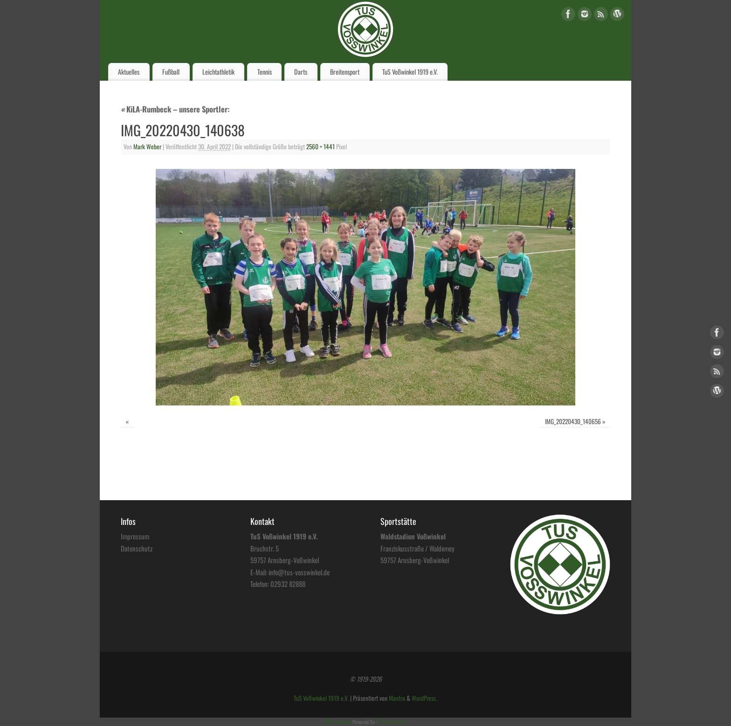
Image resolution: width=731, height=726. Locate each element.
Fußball (170, 72)
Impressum (135, 536)
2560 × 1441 (320, 146)
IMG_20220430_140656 (573, 421)
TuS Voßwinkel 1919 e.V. (410, 72)
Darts (300, 72)
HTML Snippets (337, 722)
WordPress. (424, 698)
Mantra (397, 698)
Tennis (264, 72)
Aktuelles (128, 72)
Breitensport (344, 72)
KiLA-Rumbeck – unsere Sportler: (175, 109)
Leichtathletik (218, 72)
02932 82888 (287, 584)
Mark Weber (147, 146)
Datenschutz (136, 548)
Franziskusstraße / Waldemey (417, 548)
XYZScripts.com (393, 722)
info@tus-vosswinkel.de (299, 572)
